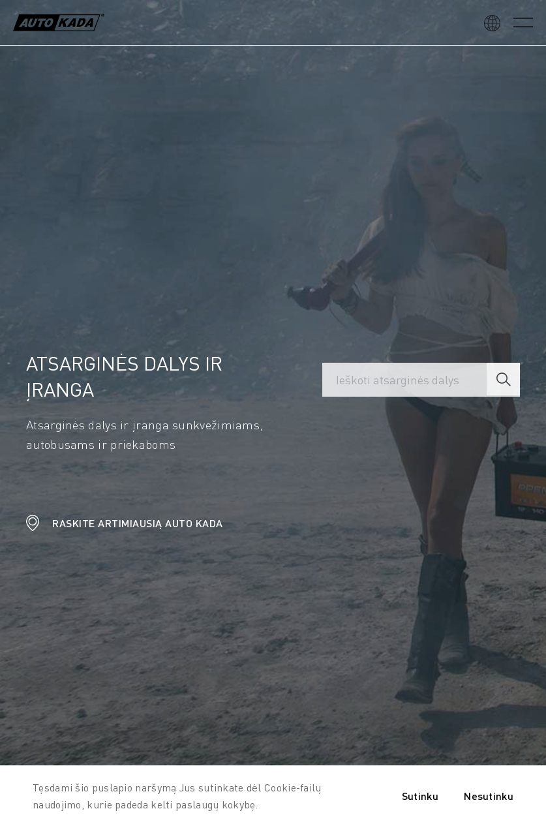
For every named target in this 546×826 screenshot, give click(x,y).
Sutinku (420, 796)
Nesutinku (488, 796)
